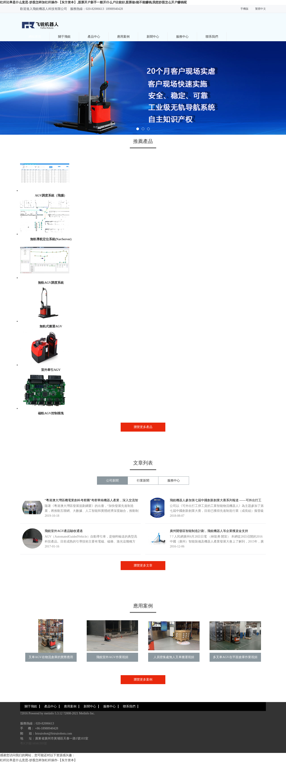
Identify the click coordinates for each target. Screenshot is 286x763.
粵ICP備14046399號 (33, 743)
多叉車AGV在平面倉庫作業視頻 (235, 657)
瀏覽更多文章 (143, 565)
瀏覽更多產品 (143, 427)
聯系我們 (212, 36)
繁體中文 (260, 8)
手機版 (244, 8)
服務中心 (182, 36)
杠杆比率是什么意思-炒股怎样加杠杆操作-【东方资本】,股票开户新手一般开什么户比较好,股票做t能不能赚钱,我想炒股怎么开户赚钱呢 (93, 2)
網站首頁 (35, 36)
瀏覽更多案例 (143, 679)
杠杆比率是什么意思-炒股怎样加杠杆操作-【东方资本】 (38, 760)
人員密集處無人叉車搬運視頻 (174, 657)
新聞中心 (153, 36)
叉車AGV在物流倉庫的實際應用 (51, 657)
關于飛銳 (64, 36)
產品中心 (94, 36)
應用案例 (123, 36)
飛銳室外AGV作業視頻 (112, 657)
